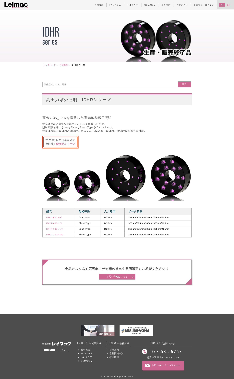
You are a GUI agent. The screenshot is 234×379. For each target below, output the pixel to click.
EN (228, 5)
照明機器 (64, 65)
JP (222, 5)
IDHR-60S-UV (54, 223)
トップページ (49, 65)
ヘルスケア (87, 357)
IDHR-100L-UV (54, 229)
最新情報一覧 (116, 353)
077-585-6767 (166, 351)
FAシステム (87, 353)
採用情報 (114, 357)
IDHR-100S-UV (54, 234)
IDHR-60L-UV (54, 217)
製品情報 (89, 343)
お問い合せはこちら (117, 276)
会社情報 (118, 343)
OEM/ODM (87, 361)
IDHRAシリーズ (66, 143)
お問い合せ (163, 343)
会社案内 (114, 349)
